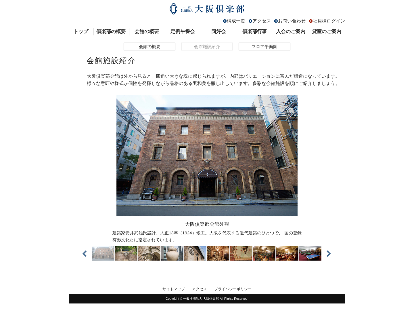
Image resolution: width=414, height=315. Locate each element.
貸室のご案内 (326, 31)
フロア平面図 (264, 46)
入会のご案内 (290, 31)
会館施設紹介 (207, 46)
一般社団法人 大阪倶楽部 (207, 10)
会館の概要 (147, 31)
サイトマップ (173, 289)
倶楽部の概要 (111, 31)
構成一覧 (236, 20)
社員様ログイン (329, 20)
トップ (81, 31)
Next (326, 253)
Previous (88, 253)
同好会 (218, 31)
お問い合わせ (292, 20)
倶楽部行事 (254, 31)
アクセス (261, 20)
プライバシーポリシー (233, 289)
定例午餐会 (182, 31)
